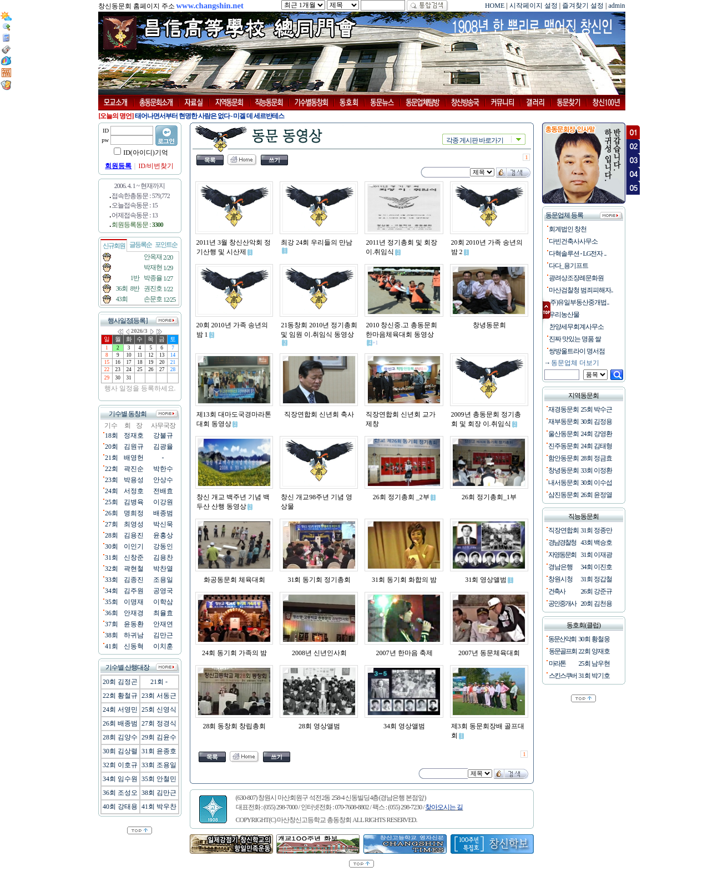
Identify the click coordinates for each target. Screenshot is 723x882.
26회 (111, 513)
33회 (111, 580)
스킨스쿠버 (563, 676)
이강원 (163, 502)
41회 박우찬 (158, 806)
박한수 (163, 469)
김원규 (134, 446)
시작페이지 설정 (533, 5)
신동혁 (134, 646)
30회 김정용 (596, 421)
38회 (111, 635)
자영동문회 (562, 555)
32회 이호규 (120, 765)
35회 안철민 (158, 779)
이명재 (134, 602)
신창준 (134, 557)
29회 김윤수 (158, 737)
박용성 (134, 480)
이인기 (134, 546)
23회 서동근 (158, 695)
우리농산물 (563, 314)
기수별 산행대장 (127, 667)
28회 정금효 (596, 458)
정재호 (134, 435)
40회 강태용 (120, 806)
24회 (111, 491)
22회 (111, 469)
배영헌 (134, 458)
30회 (111, 546)
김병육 (134, 502)
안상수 (163, 480)
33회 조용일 (158, 765)
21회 (111, 458)
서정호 (134, 491)
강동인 (163, 546)
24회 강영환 (596, 434)
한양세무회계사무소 (575, 327)
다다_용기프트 (567, 266)
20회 (111, 446)
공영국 (163, 591)
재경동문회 (563, 409)
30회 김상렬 (120, 751)
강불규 (163, 435)
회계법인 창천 (567, 229)
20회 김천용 (596, 603)
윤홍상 (163, 535)
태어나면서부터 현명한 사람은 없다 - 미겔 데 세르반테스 (210, 116)
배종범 (163, 513)
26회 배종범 (120, 723)
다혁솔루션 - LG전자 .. (576, 253)
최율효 (163, 613)
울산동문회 (563, 434)
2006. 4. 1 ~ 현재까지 (139, 186)
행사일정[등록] (128, 321)
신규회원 (114, 246)
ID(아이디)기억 (145, 152)
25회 (111, 502)
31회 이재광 (596, 555)
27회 (111, 524)
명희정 (134, 513)
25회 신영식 (158, 709)
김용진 (134, 535)
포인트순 (166, 245)
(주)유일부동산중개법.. (578, 302)
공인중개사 (562, 603)
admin (617, 5)
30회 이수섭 (596, 482)
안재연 (163, 624)
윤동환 (134, 624)
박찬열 (163, 568)
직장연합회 (563, 530)
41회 (111, 646)
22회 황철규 (120, 695)
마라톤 (557, 663)
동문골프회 (563, 651)
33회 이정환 (596, 470)
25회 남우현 (594, 663)
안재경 (134, 613)
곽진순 (134, 469)
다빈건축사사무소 (572, 241)
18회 (111, 435)
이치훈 (163, 646)
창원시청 (560, 579)
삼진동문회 (563, 495)
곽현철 (134, 568)
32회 (111, 568)
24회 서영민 (120, 709)
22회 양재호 (594, 651)
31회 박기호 (594, 676)
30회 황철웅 (594, 639)
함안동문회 (563, 458)
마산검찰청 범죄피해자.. (580, 290)
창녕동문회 (563, 470)
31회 (111, 557)
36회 (111, 613)
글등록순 (140, 245)
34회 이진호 (596, 567)
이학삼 (163, 602)
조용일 (163, 580)
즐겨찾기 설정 (583, 5)
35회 (111, 602)
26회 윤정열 (596, 495)
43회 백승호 (596, 542)
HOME (494, 5)
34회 (111, 591)
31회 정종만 (596, 530)
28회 (111, 535)
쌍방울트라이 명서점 (576, 351)
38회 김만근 (158, 793)
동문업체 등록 (563, 215)
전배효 (163, 491)
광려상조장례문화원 (575, 278)
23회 (111, 480)
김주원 (134, 591)
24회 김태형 (596, 446)
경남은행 (560, 567)
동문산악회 (562, 639)
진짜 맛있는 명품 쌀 (574, 339)
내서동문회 (563, 482)
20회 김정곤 (120, 682)
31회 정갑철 (596, 579)
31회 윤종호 (158, 751)
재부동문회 (563, 421)
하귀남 (134, 635)
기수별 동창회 (127, 414)
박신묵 (163, 524)
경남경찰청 (562, 542)
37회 (111, 624)
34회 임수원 (120, 779)
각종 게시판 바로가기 (474, 140)
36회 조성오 (120, 793)
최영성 (134, 524)
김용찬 (163, 557)
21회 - (159, 682)
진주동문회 (563, 446)
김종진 (134, 580)
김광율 (163, 446)
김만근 (163, 635)
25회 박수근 (596, 409)
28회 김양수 (120, 737)
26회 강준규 (596, 591)
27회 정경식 (158, 723)
